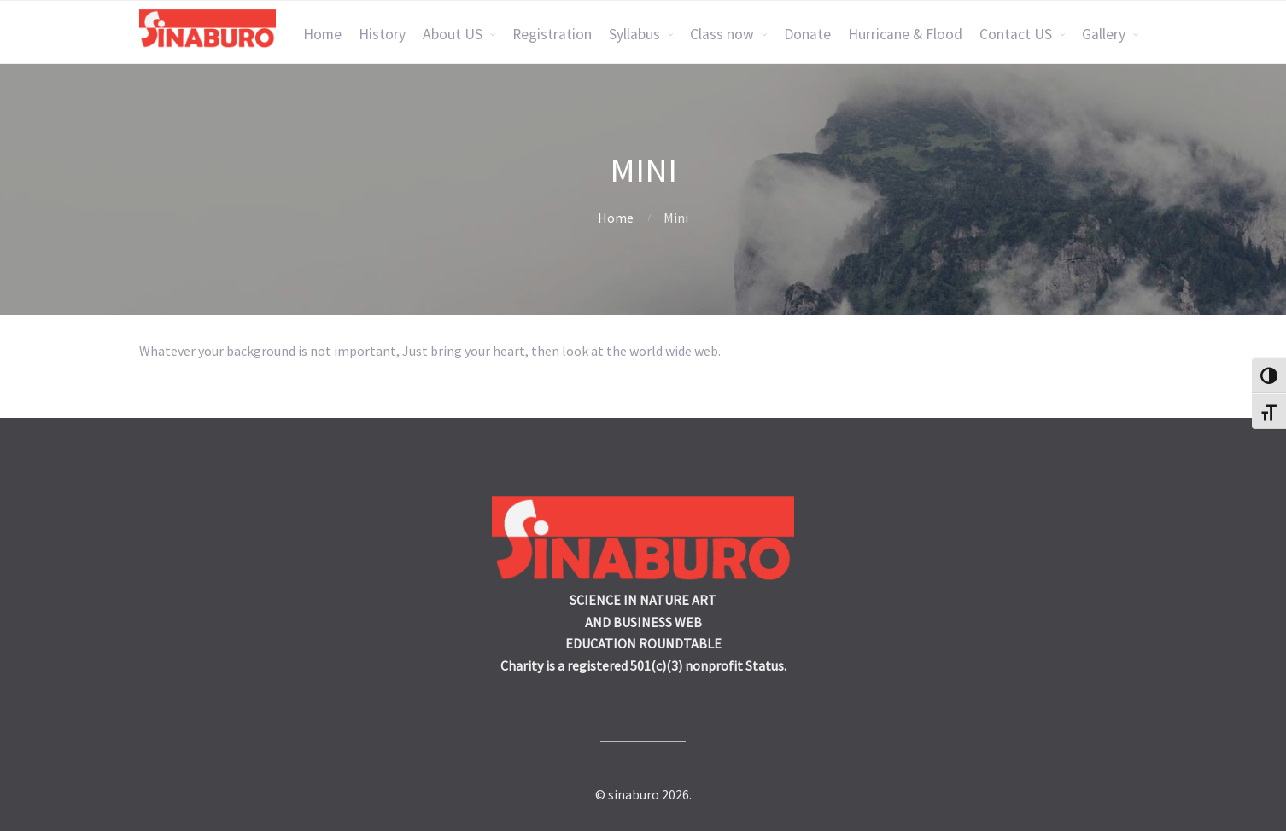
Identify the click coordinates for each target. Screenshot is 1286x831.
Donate (807, 34)
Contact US (1015, 34)
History (382, 34)
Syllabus (634, 34)
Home (322, 34)
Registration (552, 34)
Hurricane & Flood (905, 34)
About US (452, 34)
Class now (722, 34)
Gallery (1103, 34)
